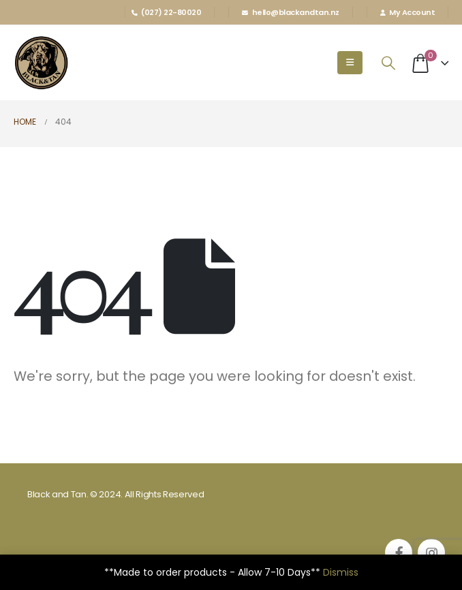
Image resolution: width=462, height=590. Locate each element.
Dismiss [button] (340, 572)
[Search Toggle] (388, 63)
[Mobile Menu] (350, 62)
